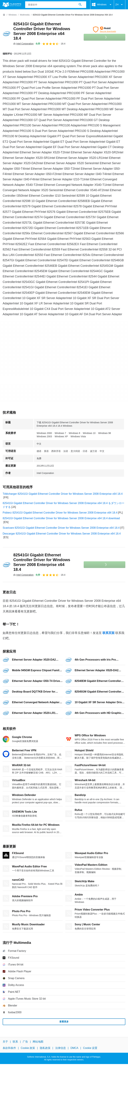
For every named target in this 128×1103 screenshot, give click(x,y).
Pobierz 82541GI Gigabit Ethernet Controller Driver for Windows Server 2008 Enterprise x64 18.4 (60, 512)
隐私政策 (45, 1048)
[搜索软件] (80, 4)
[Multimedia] (25, 14)
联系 (15, 1041)
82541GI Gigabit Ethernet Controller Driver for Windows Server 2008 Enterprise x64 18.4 (41, 31)
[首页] (4, 14)
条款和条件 (9, 1048)
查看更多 (64, 1021)
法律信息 (60, 1048)
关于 (5, 1041)
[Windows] (12, 14)
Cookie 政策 (28, 1048)
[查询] (55, 4)
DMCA (74, 1048)
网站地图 (38, 1041)
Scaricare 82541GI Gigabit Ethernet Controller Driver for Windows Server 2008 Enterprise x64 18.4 (61, 527)
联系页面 (108, 633)
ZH (119, 5)
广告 (25, 1041)
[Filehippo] (12, 4)
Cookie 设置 (90, 1048)
